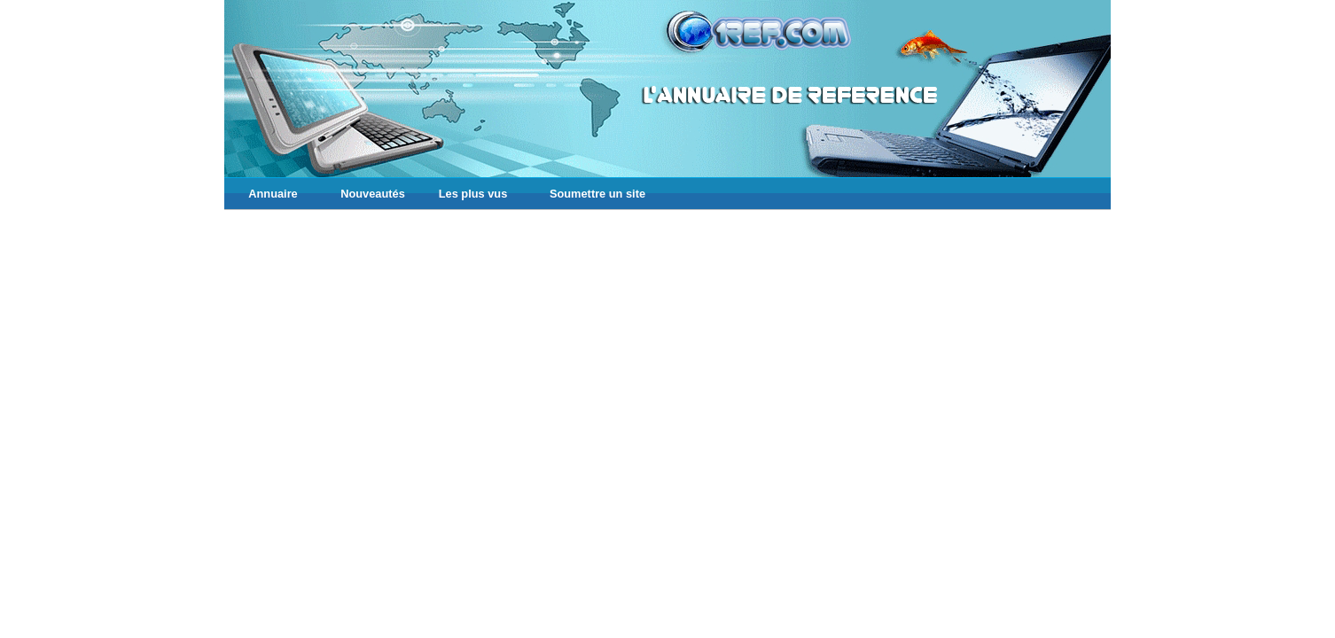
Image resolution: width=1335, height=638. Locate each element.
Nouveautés (372, 193)
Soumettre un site (597, 193)
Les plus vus (473, 193)
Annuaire (272, 193)
